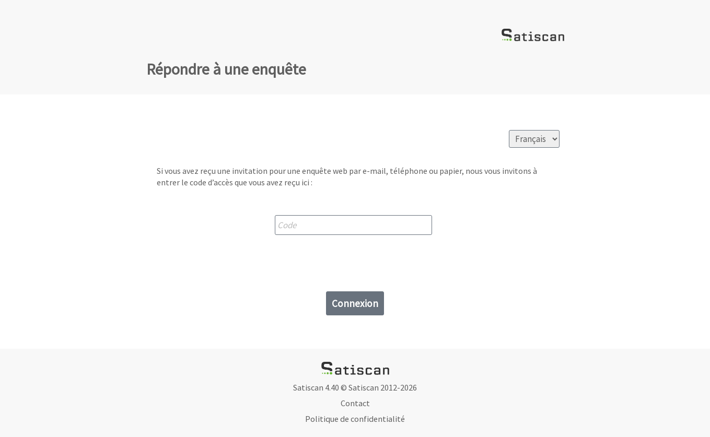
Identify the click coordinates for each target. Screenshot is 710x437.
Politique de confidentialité (355, 419)
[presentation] (355, 260)
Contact (355, 403)
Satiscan (363, 387)
